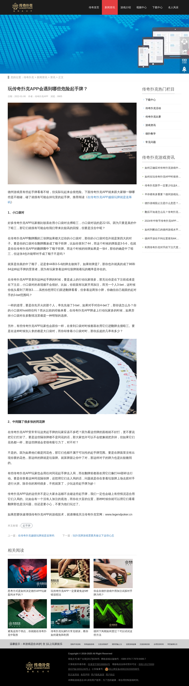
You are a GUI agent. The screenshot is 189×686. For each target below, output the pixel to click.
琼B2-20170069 (146, 664)
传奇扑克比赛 (153, 116)
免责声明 (85, 674)
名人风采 (173, 7)
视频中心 (141, 7)
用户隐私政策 (97, 674)
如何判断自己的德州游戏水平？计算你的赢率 (163, 229)
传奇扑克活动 (153, 108)
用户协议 (110, 674)
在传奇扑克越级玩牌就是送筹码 (36, 535)
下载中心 (157, 7)
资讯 (52, 77)
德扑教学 (150, 133)
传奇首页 (94, 7)
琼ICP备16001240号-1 (79, 669)
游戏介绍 (126, 7)
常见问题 (150, 142)
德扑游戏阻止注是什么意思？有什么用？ (163, 203)
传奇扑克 (29, 77)
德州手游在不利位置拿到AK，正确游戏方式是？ (163, 238)
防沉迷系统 (73, 674)
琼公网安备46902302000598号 (122, 669)
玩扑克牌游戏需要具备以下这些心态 (93, 535)
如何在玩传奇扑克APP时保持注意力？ (163, 176)
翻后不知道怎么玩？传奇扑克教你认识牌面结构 (163, 211)
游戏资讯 (150, 125)
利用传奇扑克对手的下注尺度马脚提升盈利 (163, 247)
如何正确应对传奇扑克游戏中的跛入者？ (163, 167)
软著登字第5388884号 (99, 664)
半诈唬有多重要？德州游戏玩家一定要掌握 (163, 194)
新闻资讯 (110, 7)
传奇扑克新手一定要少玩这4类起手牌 (163, 185)
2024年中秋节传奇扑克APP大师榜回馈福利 (163, 220)
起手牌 (26, 525)
